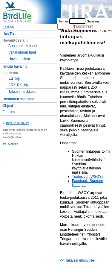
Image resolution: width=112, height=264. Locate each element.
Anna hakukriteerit (22, 46)
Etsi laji (14, 78)
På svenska (10, 143)
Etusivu (8, 27)
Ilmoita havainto (14, 66)
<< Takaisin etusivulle (77, 260)
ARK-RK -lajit (19, 85)
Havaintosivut (19, 59)
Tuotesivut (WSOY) (87, 177)
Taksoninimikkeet (22, 91)
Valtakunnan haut (22, 52)
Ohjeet (7, 106)
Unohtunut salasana (18, 99)
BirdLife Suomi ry (17, 123)
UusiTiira (9, 34)
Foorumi (9, 112)
